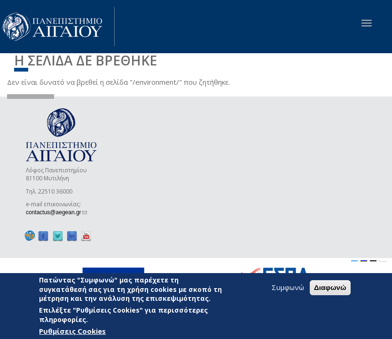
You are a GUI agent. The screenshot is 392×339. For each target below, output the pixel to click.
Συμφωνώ (288, 287)
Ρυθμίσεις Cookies (72, 331)
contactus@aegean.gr (56, 212)
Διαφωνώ (330, 287)
